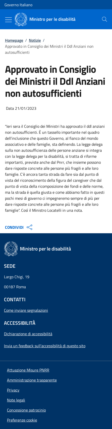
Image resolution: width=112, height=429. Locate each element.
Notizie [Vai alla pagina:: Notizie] (35, 40)
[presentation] (105, 19)
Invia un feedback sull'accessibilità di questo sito (44, 346)
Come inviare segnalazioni (26, 310)
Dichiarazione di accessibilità (28, 334)
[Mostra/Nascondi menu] (8, 20)
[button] (22, 420)
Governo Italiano (18, 5)
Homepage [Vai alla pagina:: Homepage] (14, 40)
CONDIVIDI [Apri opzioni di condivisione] (19, 227)
